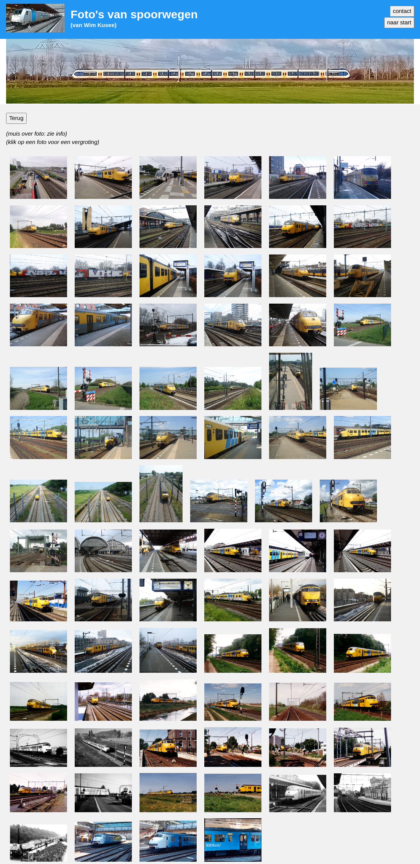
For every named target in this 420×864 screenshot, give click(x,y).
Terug (16, 118)
